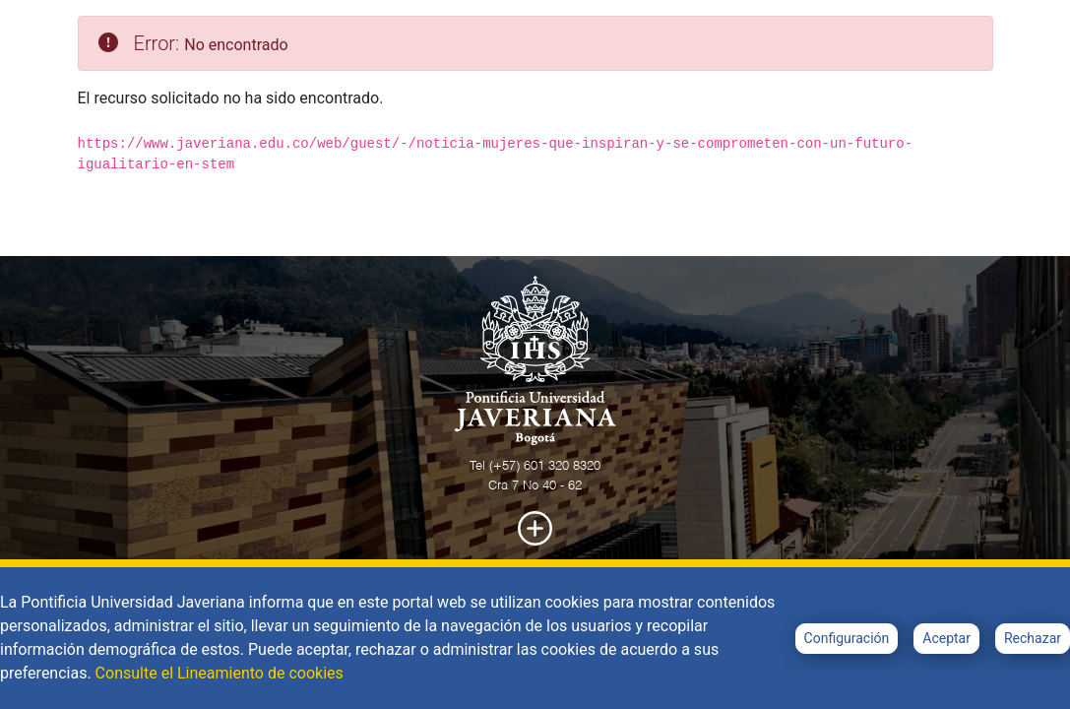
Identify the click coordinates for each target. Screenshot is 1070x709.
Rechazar (1032, 638)
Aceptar (946, 638)
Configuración (847, 638)
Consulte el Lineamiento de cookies (219, 673)
